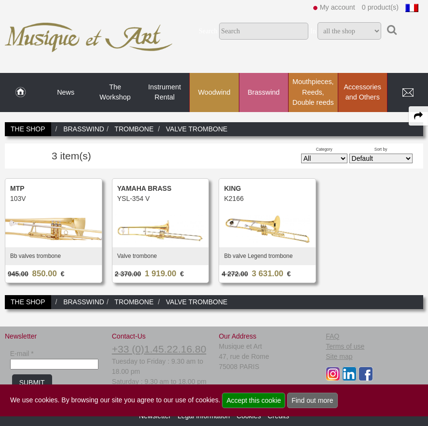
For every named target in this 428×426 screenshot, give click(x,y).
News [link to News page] (65, 92)
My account (337, 7)
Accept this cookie (253, 400)
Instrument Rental (164, 92)
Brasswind (263, 92)
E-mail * (22, 353)
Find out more (312, 400)
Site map (339, 356)
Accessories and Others (362, 92)
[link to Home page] (20, 93)
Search (208, 31)
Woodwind (214, 92)
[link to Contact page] (407, 93)
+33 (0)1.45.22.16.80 (159, 349)
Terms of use (345, 346)
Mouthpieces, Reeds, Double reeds (313, 92)
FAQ (332, 336)
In (313, 31)
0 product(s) (380, 7)
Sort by (380, 149)
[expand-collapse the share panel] (418, 116)
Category (324, 149)
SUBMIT (32, 382)
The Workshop (115, 92)
